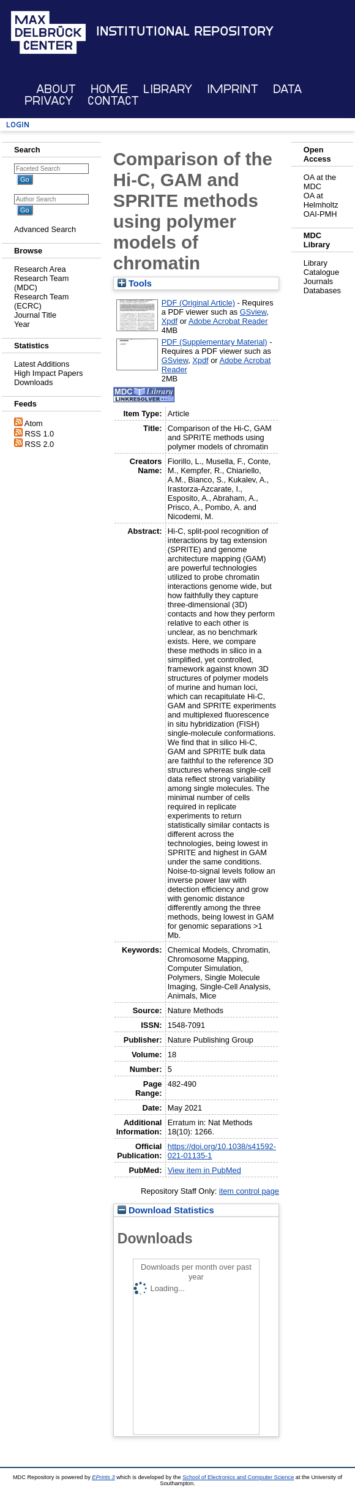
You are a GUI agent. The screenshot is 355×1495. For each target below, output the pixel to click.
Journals (318, 281)
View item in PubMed (204, 1170)
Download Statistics (166, 1210)
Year (22, 324)
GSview (253, 312)
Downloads (33, 382)
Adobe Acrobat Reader (228, 321)
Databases (322, 290)
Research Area (40, 269)
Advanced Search (45, 229)
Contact (113, 101)
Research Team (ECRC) (41, 301)
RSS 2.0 (39, 444)
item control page (249, 1191)
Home (109, 89)
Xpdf (169, 321)
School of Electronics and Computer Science (238, 1477)
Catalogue (321, 272)
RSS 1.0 (39, 433)
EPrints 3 (103, 1477)
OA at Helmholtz (321, 200)
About (56, 89)
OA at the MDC (320, 182)
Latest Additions (41, 364)
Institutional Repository (185, 31)
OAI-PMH (320, 214)
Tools (135, 283)
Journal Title (35, 315)
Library (167, 89)
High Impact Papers (48, 373)
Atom (33, 423)
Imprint (232, 89)
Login (17, 125)
